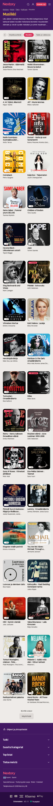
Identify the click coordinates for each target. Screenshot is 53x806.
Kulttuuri (24, 10)
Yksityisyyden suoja (23, 782)
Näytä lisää (26, 716)
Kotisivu (6, 10)
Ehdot (33, 782)
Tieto (18, 10)
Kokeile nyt (41, 4)
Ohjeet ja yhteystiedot (15, 729)
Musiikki (29, 35)
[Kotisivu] (14, 4)
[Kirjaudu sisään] (33, 4)
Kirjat (12, 10)
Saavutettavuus (9, 782)
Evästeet (40, 782)
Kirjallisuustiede (15, 35)
